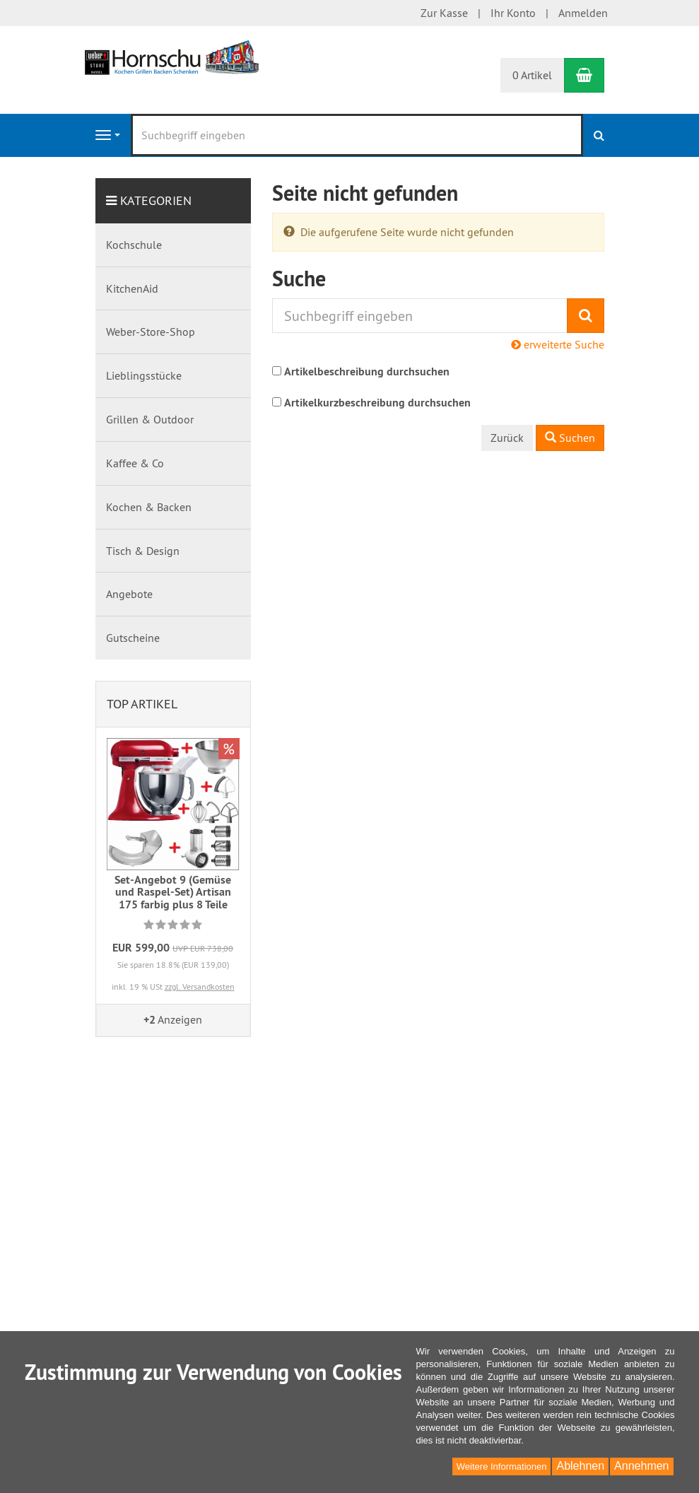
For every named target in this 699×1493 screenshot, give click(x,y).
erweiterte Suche (557, 344)
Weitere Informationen (502, 1466)
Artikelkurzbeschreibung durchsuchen (377, 402)
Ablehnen (580, 1466)
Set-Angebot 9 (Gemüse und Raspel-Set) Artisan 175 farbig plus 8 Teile (172, 892)
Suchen (570, 438)
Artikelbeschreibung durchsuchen (367, 371)
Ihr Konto (513, 13)
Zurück (507, 438)
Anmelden (583, 13)
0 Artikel (532, 75)
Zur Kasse (444, 13)
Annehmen (641, 1466)
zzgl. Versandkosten (200, 986)
